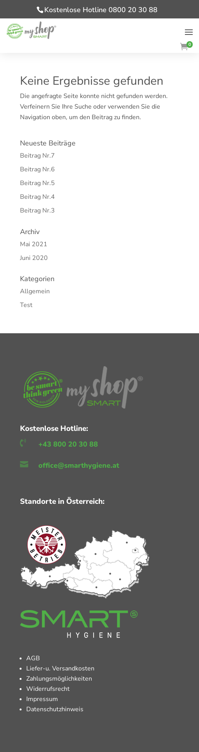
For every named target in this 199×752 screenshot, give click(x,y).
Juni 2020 (34, 258)
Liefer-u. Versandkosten (60, 668)
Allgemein (35, 291)
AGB (33, 658)
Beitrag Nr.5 (37, 183)
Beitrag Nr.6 (37, 169)
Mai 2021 (33, 244)
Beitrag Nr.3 (37, 210)
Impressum (42, 699)
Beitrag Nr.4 (37, 197)
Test (26, 305)
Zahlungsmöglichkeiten (59, 678)
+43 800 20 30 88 (68, 444)
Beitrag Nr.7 (37, 155)
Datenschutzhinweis (54, 709)
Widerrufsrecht (48, 689)
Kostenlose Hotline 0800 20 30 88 (100, 10)
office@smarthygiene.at (78, 465)
